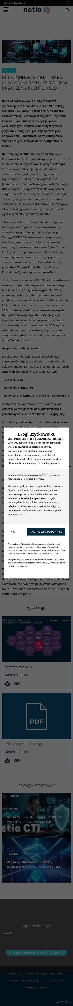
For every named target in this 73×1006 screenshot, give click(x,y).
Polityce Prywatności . (32, 550)
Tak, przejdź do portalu (46, 531)
